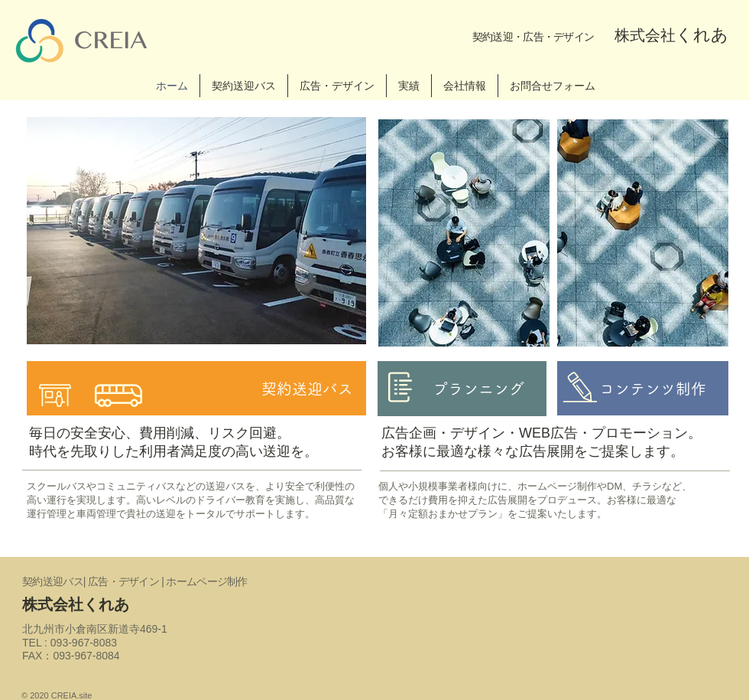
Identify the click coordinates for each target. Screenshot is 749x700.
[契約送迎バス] (196, 388)
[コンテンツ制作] (642, 388)
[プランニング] (462, 388)
